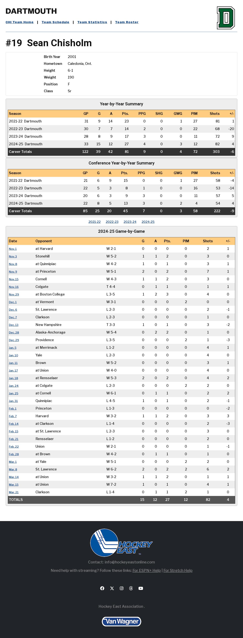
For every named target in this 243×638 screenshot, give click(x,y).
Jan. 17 (14, 370)
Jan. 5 (13, 348)
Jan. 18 (14, 378)
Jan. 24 (14, 386)
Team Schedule (59, 22)
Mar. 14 (15, 477)
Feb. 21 (14, 439)
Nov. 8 (14, 264)
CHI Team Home (21, 22)
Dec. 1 (14, 302)
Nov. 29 (15, 294)
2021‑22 (89, 222)
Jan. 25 (14, 393)
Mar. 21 (14, 492)
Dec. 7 (14, 317)
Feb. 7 (14, 416)
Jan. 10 (14, 355)
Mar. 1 (13, 462)
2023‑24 (132, 222)
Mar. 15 (15, 484)
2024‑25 (154, 222)
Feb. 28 (15, 454)
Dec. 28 (15, 332)
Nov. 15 (15, 279)
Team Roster (135, 22)
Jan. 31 (14, 401)
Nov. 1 (14, 249)
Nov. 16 (15, 287)
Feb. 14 (15, 424)
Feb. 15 (15, 431)
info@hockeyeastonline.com (130, 562)
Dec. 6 (14, 309)
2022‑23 (110, 222)
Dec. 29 (15, 340)
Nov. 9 (14, 271)
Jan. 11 (14, 363)
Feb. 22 (15, 446)
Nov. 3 (14, 256)
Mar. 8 (14, 469)
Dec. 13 (15, 325)
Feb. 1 (13, 408)
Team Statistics (98, 22)
